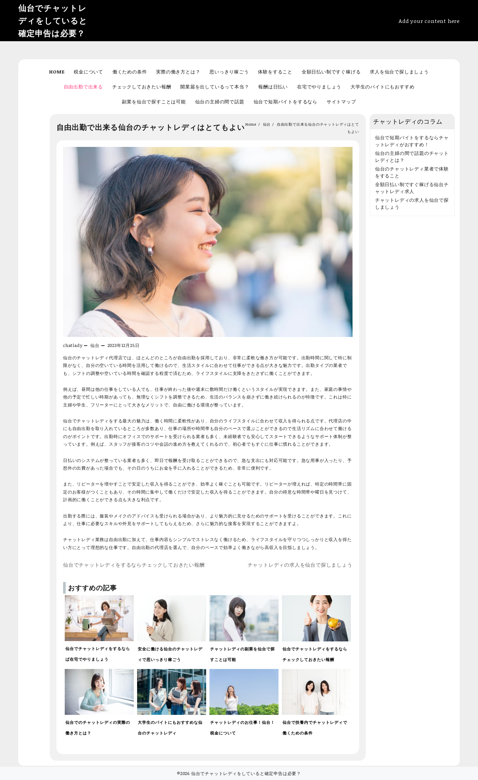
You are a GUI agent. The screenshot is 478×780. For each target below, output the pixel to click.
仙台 (95, 345)
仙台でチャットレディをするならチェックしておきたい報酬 (134, 565)
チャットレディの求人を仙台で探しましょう (300, 565)
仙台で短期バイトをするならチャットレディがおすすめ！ (412, 141)
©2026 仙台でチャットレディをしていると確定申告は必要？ (239, 773)
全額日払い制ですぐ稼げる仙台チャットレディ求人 (412, 188)
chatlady (72, 345)
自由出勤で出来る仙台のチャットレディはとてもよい (150, 127)
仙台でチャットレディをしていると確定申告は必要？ (52, 20)
